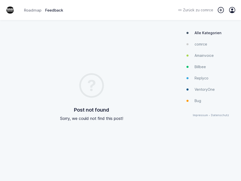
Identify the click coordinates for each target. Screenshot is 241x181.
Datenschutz (220, 115)
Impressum (200, 115)
